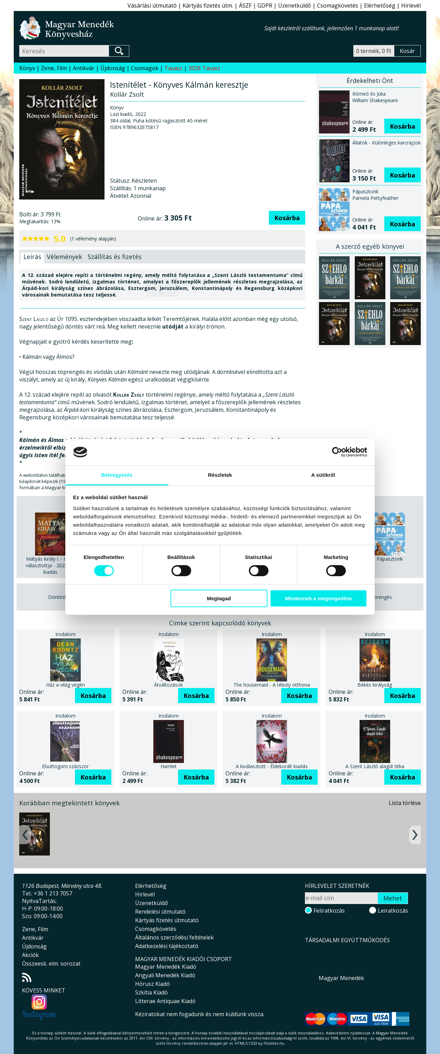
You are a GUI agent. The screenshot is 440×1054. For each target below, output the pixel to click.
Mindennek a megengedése (318, 598)
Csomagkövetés (337, 5)
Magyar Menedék (341, 978)
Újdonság (112, 68)
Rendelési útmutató (160, 911)
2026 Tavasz (204, 68)
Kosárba (287, 218)
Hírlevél (411, 5)
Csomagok (144, 68)
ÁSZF (245, 5)
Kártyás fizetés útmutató (167, 920)
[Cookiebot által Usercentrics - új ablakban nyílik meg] (337, 452)
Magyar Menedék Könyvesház (141, 28)
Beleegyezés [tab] (116, 475)
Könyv (27, 68)
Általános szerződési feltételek (174, 937)
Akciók (30, 955)
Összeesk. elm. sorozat (51, 963)
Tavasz (173, 68)
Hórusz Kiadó (152, 984)
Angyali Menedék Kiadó (165, 975)
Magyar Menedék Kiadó (165, 966)
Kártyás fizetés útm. (208, 5)
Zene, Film (54, 68)
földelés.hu (274, 1043)
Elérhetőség (379, 5)
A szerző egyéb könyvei (370, 246)
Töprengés (380, 597)
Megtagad (219, 598)
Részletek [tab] (220, 475)
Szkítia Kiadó (151, 992)
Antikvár (84, 68)
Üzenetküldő (294, 5)
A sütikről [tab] (323, 475)
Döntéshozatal (64, 597)
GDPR (264, 5)
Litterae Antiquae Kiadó (165, 1001)
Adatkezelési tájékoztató (166, 946)
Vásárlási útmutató (152, 5)
